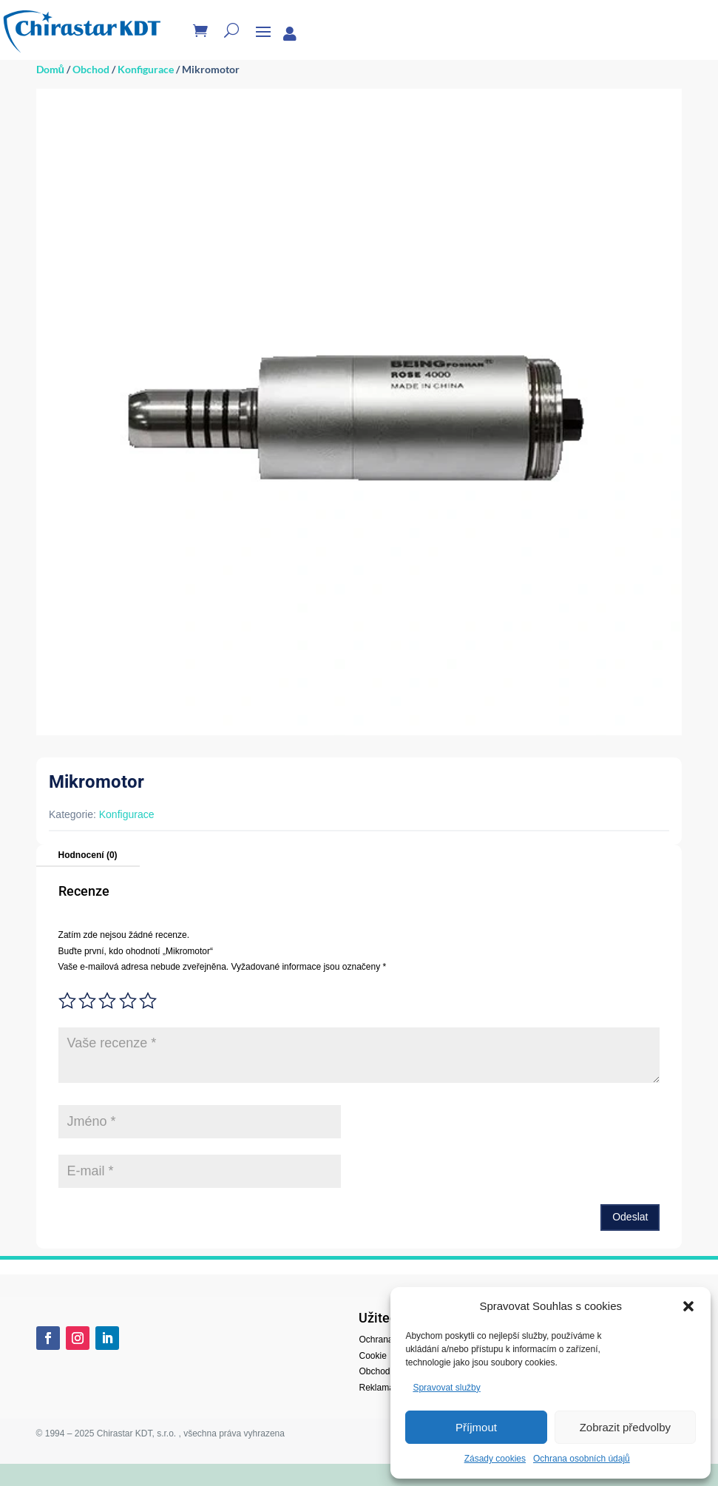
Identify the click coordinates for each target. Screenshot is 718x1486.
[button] (688, 1306)
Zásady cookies (495, 1458)
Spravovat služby (446, 1387)
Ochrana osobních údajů (581, 1458)
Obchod (90, 69)
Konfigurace (146, 69)
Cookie (372, 1356)
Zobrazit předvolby (625, 1427)
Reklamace (381, 1387)
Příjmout (476, 1427)
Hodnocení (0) (88, 855)
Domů (50, 69)
